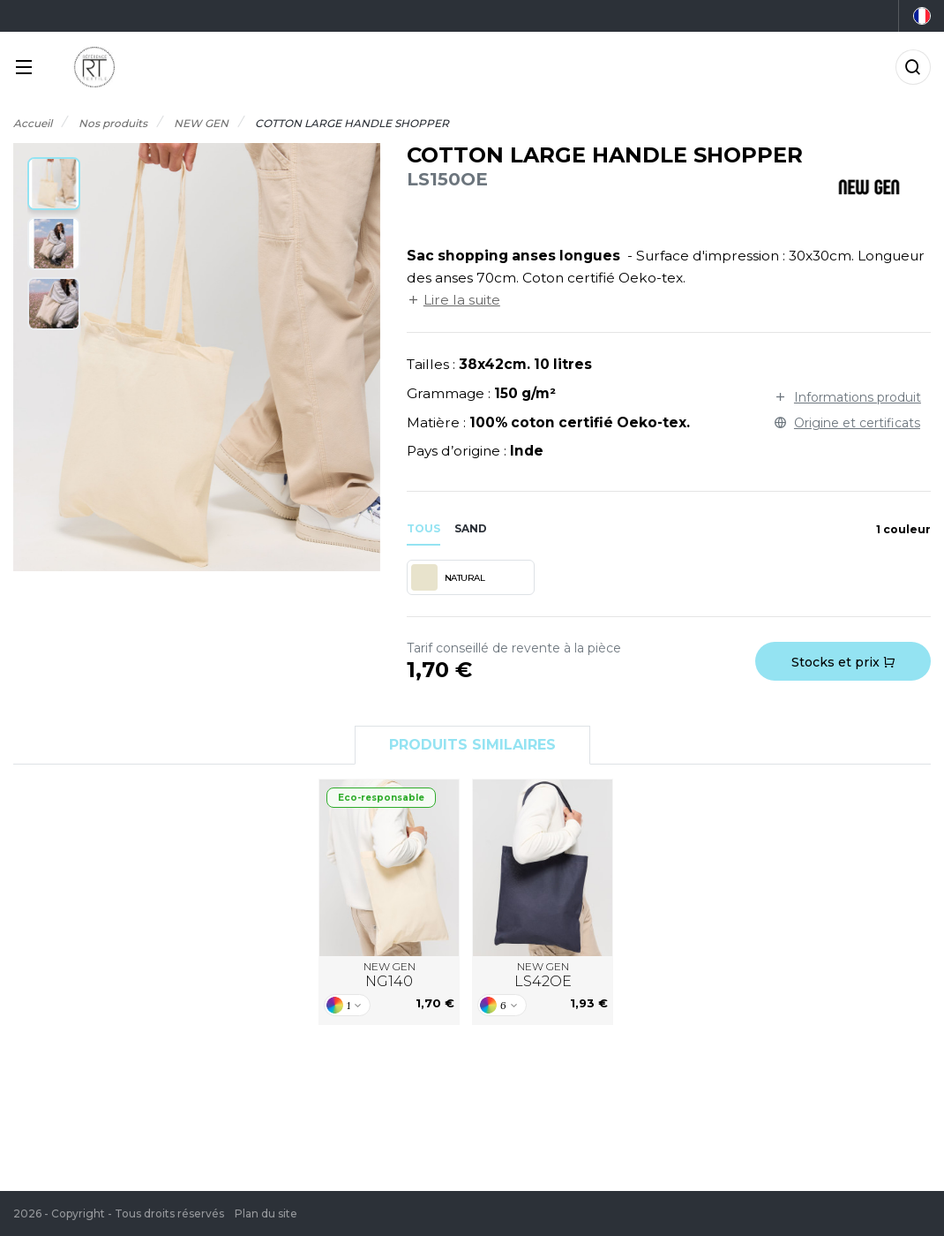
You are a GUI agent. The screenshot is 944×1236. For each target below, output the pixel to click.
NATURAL (448, 577)
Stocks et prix (842, 662)
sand (470, 528)
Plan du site (266, 1213)
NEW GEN (389, 976)
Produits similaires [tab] (472, 744)
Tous (423, 528)
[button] (53, 183)
